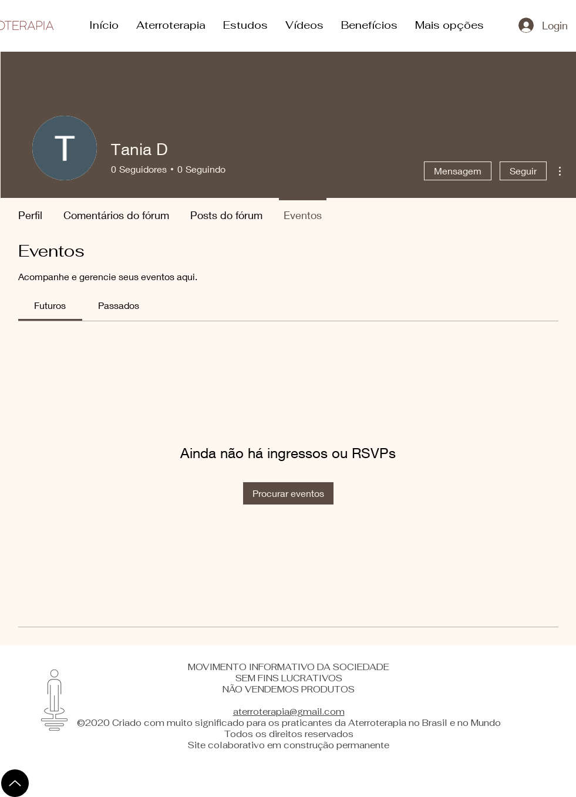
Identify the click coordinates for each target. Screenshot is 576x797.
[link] (50, 305)
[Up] (15, 783)
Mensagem (457, 170)
